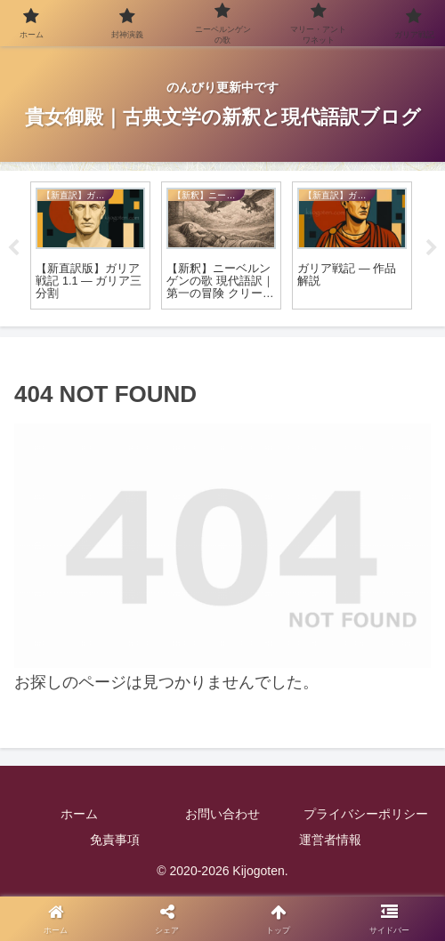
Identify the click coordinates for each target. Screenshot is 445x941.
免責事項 (115, 839)
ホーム (79, 814)
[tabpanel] (90, 245)
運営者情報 (330, 839)
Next (432, 248)
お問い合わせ (222, 814)
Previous (13, 248)
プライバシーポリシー (365, 814)
